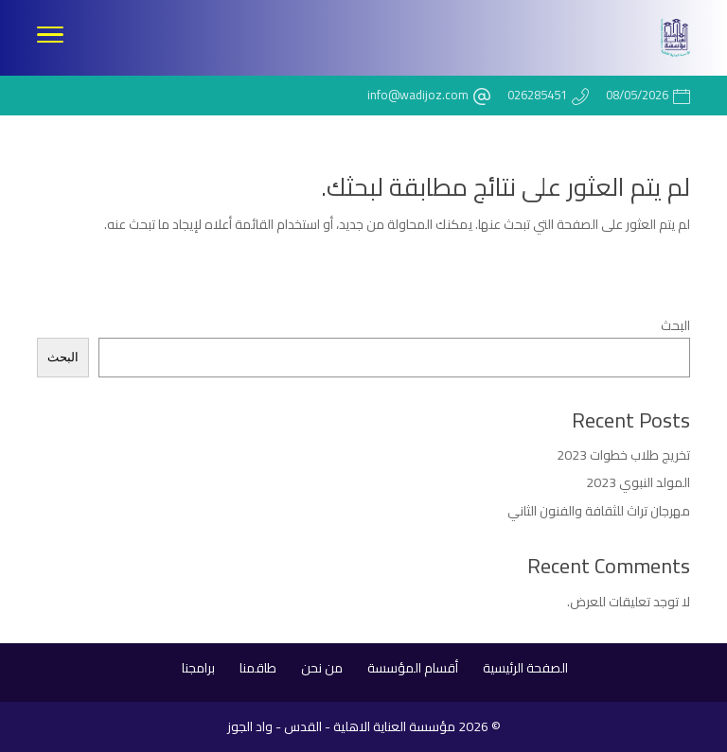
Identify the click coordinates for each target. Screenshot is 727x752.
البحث (675, 325)
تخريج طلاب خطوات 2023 (623, 455)
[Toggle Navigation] (50, 38)
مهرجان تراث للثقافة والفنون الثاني (598, 510)
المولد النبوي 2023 (638, 482)
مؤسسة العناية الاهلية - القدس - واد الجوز (341, 726)
